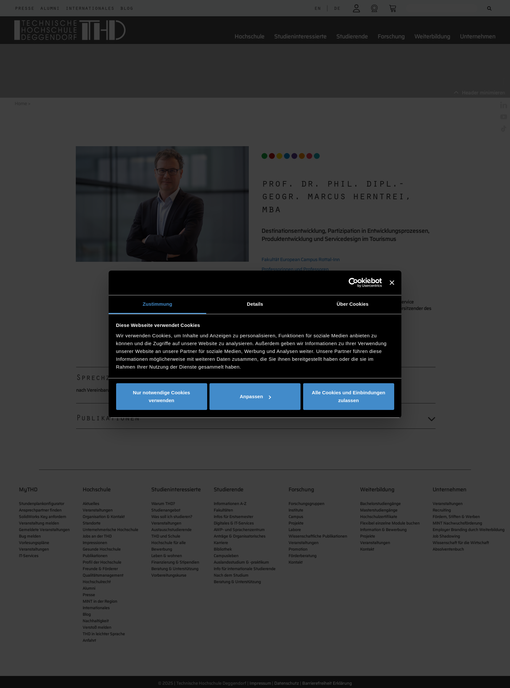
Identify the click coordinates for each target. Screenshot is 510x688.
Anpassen (255, 396)
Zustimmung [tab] (157, 304)
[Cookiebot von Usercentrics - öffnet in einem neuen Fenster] (353, 283)
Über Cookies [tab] (353, 304)
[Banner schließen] (392, 282)
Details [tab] (255, 304)
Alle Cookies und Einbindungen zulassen (348, 396)
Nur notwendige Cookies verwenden (161, 396)
